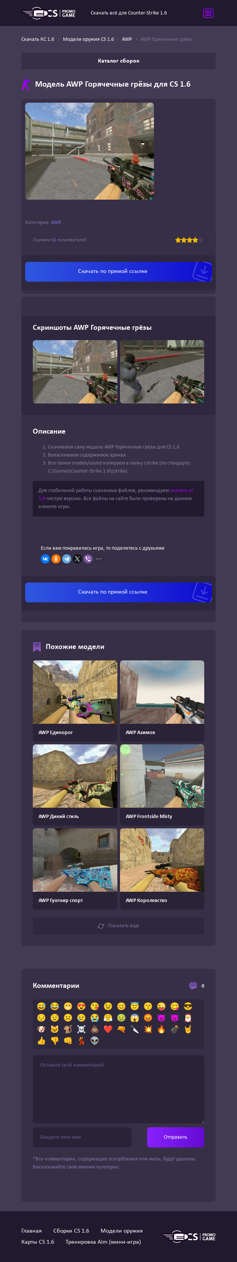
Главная (31, 1231)
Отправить (175, 1137)
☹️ (68, 1018)
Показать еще (118, 926)
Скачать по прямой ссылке (112, 271)
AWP (56, 223)
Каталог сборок (118, 61)
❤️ (108, 1030)
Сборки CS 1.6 (71, 1231)
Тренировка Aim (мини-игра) (103, 1242)
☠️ (81, 1030)
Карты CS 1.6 (37, 1242)
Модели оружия (122, 1231)
